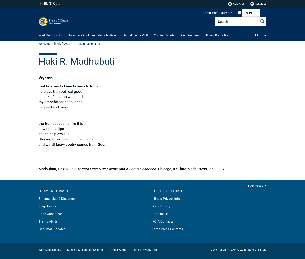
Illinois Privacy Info (166, 199)
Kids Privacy (161, 206)
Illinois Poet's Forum (219, 35)
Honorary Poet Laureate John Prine (93, 35)
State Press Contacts (167, 229)
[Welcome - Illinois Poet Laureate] (56, 43)
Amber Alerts (118, 249)
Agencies (236, 4)
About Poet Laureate (217, 13)
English (248, 12)
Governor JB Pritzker (224, 249)
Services (258, 4)
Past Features (189, 35)
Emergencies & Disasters (57, 199)
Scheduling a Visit (135, 35)
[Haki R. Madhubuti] (88, 43)
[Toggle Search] (262, 21)
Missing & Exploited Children (85, 249)
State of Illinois (256, 249)
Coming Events (164, 35)
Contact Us (160, 214)
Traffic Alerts (48, 221)
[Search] (240, 21)
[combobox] (251, 13)
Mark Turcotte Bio (51, 35)
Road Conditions (51, 214)
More (262, 35)
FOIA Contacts (163, 221)
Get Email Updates (52, 229)
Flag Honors (47, 206)
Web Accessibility (50, 249)
